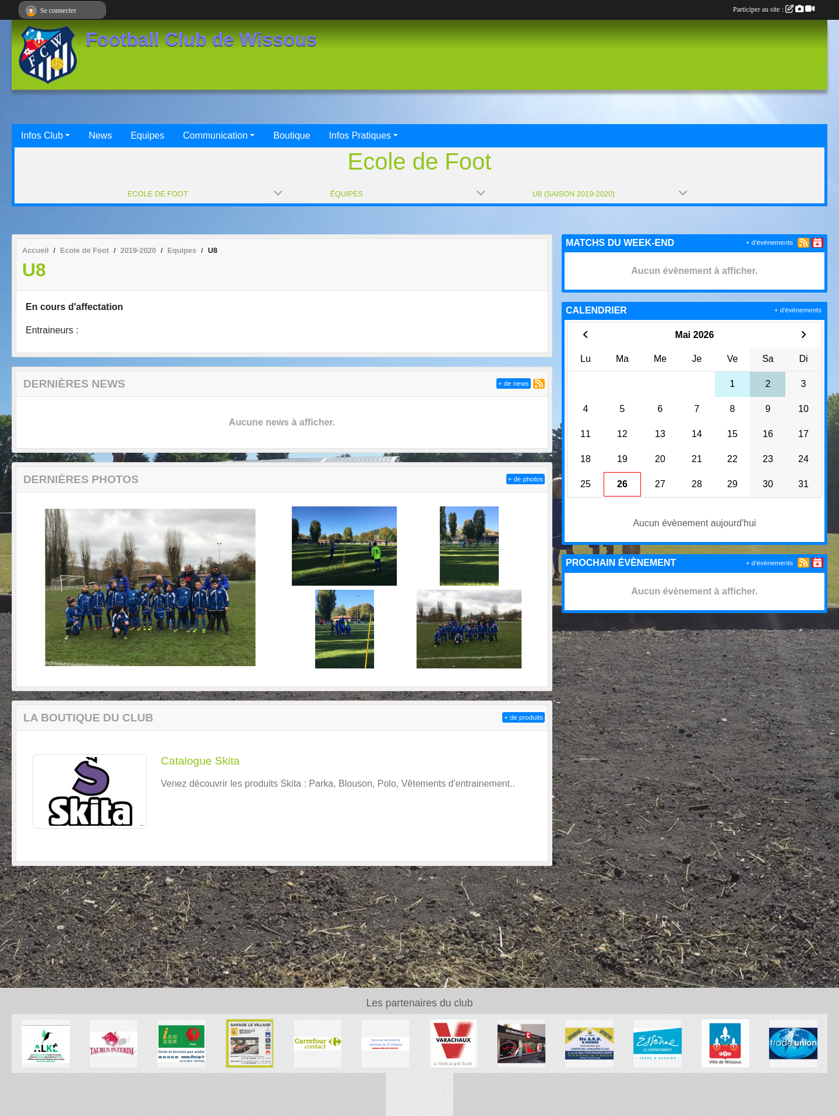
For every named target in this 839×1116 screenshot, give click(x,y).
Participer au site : (774, 9)
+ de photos (525, 479)
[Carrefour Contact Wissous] (318, 1043)
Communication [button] (215, 135)
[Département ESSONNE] (657, 1043)
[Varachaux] (453, 1043)
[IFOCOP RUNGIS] (181, 1043)
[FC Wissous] (385, 1043)
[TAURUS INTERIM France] (114, 1043)
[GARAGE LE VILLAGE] (249, 1043)
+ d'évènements (769, 242)
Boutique (291, 135)
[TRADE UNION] (793, 1043)
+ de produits (523, 717)
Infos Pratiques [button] (360, 135)
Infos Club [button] (42, 135)
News (100, 135)
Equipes (147, 135)
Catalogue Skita (200, 761)
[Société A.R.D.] (589, 1043)
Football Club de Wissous (201, 39)
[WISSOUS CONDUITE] (522, 1043)
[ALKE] (45, 1043)
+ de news (513, 383)
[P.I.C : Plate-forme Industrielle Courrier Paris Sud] (420, 1101)
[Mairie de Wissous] (725, 1043)
